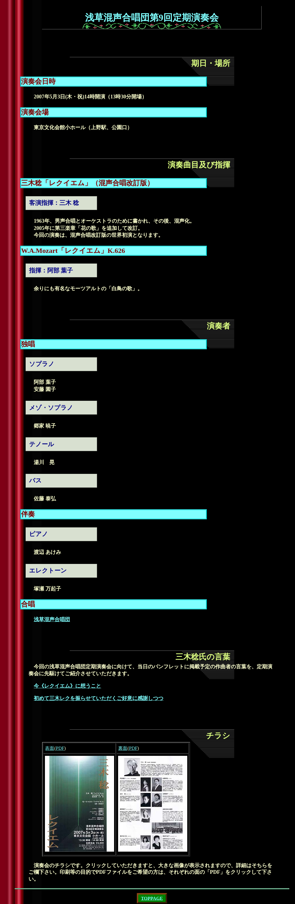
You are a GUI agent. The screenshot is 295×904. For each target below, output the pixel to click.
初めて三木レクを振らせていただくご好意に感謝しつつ (98, 698)
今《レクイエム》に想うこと (67, 686)
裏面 (122, 748)
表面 (49, 748)
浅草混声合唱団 (52, 619)
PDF (60, 748)
